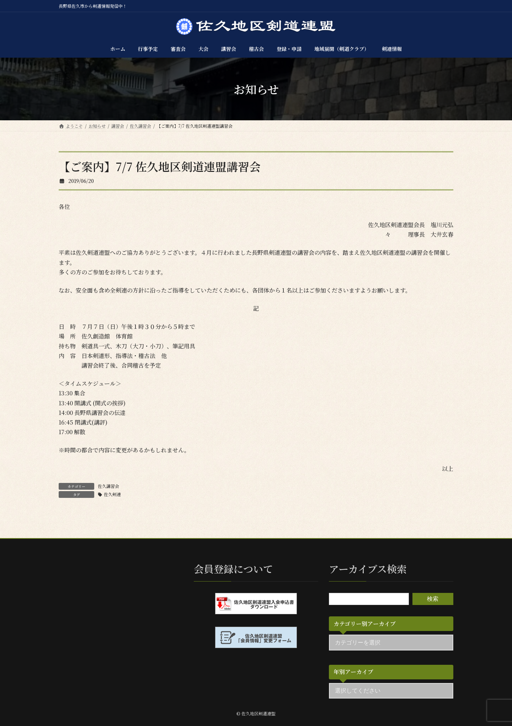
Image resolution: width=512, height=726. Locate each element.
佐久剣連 (112, 494)
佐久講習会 (108, 486)
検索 (432, 599)
